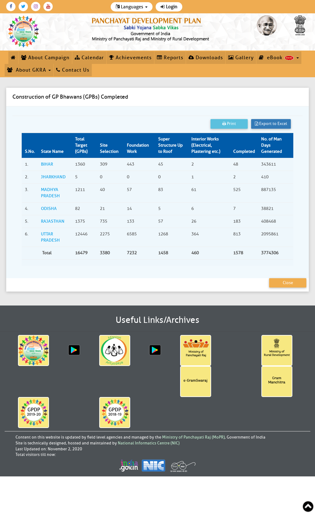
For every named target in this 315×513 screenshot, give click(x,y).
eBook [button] (279, 58)
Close (288, 282)
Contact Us (72, 70)
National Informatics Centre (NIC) (149, 443)
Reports (170, 58)
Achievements (130, 58)
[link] (151, 28)
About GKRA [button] (29, 70)
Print (229, 123)
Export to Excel (271, 123)
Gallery (241, 58)
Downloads (206, 58)
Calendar (89, 58)
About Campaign (45, 58)
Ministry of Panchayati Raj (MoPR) (193, 437)
